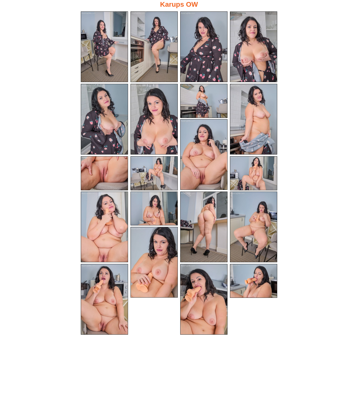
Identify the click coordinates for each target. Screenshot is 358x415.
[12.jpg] (253, 173)
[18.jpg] (104, 299)
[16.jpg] (253, 227)
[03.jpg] (203, 46)
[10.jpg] (104, 173)
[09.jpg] (203, 154)
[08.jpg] (253, 119)
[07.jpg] (203, 101)
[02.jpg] (154, 46)
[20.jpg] (253, 281)
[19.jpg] (203, 299)
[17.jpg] (154, 262)
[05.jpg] (104, 119)
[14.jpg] (154, 209)
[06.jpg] (154, 119)
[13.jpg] (104, 227)
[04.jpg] (253, 46)
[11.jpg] (154, 173)
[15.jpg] (203, 227)
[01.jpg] (104, 46)
